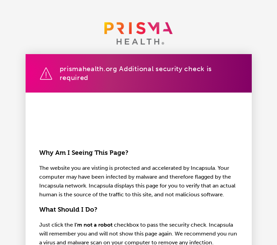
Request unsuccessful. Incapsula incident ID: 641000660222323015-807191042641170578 (138, 122)
